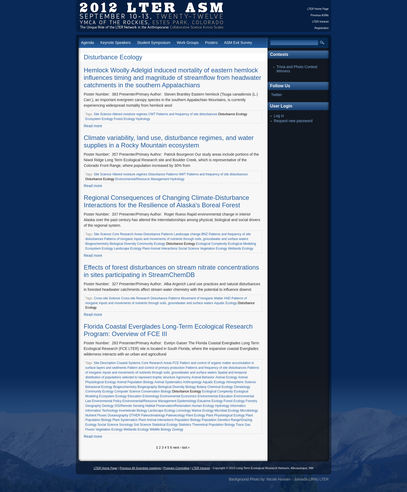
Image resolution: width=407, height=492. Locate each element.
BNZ (205, 234)
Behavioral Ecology (99, 387)
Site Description (105, 363)
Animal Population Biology (135, 382)
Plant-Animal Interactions (160, 248)
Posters (211, 42)
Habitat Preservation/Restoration (168, 406)
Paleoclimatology (153, 415)
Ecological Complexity (211, 244)
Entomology (150, 396)
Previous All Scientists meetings (140, 468)
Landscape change (187, 234)
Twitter (276, 95)
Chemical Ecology (220, 387)
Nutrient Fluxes (96, 415)
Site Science (102, 114)
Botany (202, 387)
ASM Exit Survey (238, 42)
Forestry (251, 401)
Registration (321, 28)
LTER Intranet (320, 21)
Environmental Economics (178, 396)
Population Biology (188, 420)
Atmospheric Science (241, 382)
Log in (279, 116)
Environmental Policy (107, 401)
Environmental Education (215, 396)
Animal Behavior (203, 377)
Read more (93, 126)
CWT (151, 114)
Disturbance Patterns (163, 174)
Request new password (293, 121)
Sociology (126, 425)
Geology (108, 406)
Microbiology (249, 410)
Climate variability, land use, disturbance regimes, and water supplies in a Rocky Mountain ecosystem (169, 141)
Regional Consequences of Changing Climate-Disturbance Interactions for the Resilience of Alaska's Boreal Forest (166, 201)
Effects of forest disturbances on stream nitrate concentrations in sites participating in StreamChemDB (171, 271)
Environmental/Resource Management (142, 179)
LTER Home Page (317, 8)
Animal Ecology (226, 377)
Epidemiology (186, 401)
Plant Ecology (195, 415)
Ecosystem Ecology (99, 119)
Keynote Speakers (115, 42)
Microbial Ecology (227, 410)
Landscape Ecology (128, 248)
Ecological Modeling (242, 244)
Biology (191, 387)
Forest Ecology (124, 119)
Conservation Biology (156, 391)
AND (227, 298)
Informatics (238, 406)
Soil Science (142, 425)
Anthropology (192, 382)
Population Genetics (216, 420)
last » (186, 447)
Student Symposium (153, 42)
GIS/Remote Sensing (129, 406)
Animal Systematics (168, 382)
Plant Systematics (125, 420)
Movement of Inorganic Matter (202, 298)
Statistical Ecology (165, 425)
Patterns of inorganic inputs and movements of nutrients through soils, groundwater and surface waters (176, 239)
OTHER (134, 415)
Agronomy (183, 377)
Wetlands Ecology (240, 248)
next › (177, 447)
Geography (93, 406)
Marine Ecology (202, 410)
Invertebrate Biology (133, 410)
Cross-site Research (135, 298)
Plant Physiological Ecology (225, 415)
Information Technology (101, 410)
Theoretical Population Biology (213, 425)
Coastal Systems (129, 363)
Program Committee (176, 468)
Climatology (242, 387)
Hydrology (143, 119)
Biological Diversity (123, 244)
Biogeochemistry (97, 244)
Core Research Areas (127, 234)
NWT (182, 174)
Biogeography (147, 387)
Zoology (177, 429)
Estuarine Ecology (210, 401)
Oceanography (118, 415)
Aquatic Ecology (225, 303)
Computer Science (127, 391)
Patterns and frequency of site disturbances (187, 114)
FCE (175, 363)
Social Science (188, 248)
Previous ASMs (320, 15)
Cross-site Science (107, 298)
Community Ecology (151, 244)
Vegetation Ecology (213, 248)
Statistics (185, 425)
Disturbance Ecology (113, 57)
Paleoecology (175, 415)
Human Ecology (203, 406)
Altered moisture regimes (129, 114)
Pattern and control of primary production (155, 368)
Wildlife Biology (160, 429)
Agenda (87, 42)
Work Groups (188, 42)
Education (135, 396)
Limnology (183, 410)
